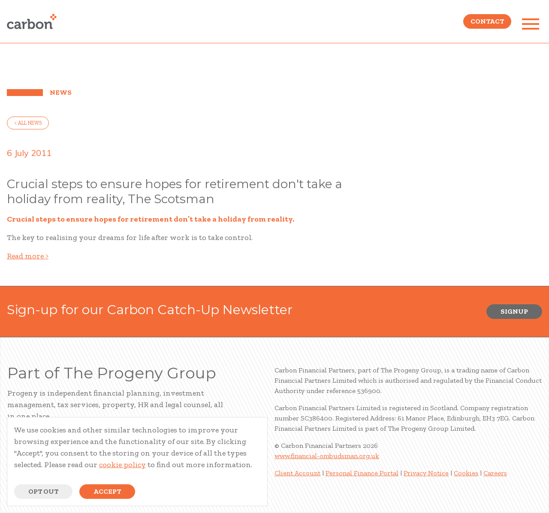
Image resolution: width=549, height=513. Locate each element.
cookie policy (122, 464)
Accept (107, 491)
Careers (495, 473)
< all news (28, 123)
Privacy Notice (426, 473)
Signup (514, 311)
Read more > (27, 256)
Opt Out (43, 491)
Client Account (297, 473)
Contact (487, 24)
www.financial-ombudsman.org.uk (326, 456)
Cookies (466, 473)
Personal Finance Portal (362, 473)
